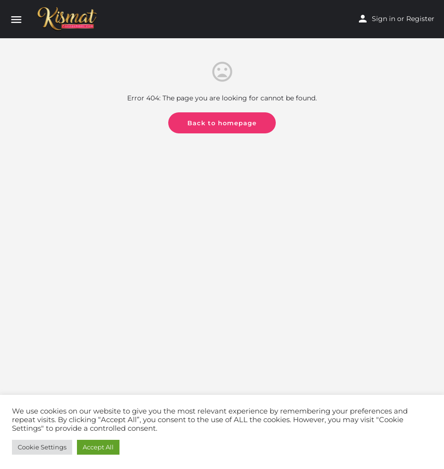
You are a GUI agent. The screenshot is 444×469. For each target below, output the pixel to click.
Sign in (383, 18)
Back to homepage (222, 123)
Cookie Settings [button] (42, 447)
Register (420, 18)
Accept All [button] (98, 447)
